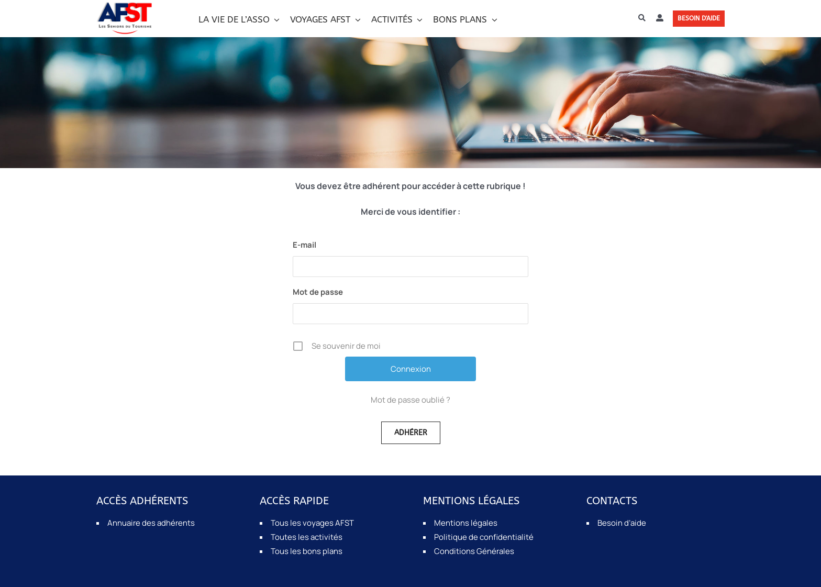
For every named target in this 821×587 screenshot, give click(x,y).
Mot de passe (318, 291)
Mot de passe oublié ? (410, 399)
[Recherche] (642, 18)
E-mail (304, 244)
